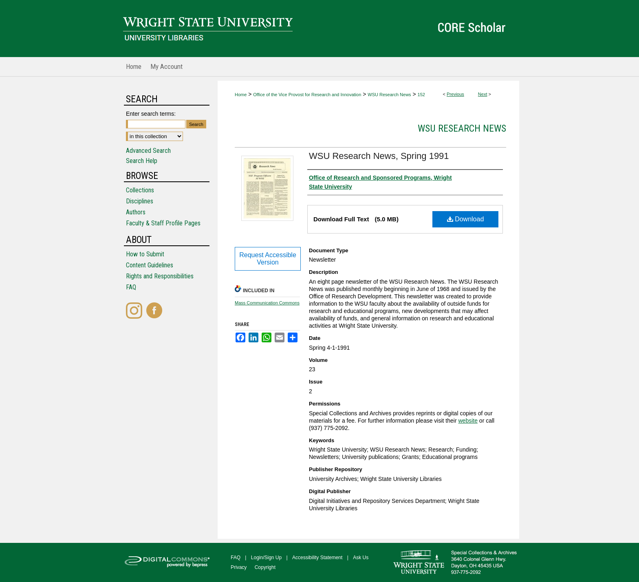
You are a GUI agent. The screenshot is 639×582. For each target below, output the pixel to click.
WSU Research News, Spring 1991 (379, 156)
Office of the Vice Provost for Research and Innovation (307, 94)
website (467, 420)
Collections (140, 190)
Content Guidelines (149, 265)
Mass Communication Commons (267, 302)
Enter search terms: (151, 113)
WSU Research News (389, 94)
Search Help (141, 161)
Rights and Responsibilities (160, 276)
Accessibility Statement (317, 557)
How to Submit (145, 254)
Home (241, 94)
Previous (455, 94)
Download (465, 219)
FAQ (131, 287)
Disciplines (139, 201)
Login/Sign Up (266, 557)
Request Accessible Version (267, 258)
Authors (135, 212)
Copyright (265, 567)
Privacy (239, 567)
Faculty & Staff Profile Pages (163, 223)
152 (421, 94)
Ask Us (360, 557)
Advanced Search (148, 150)
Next (482, 94)
